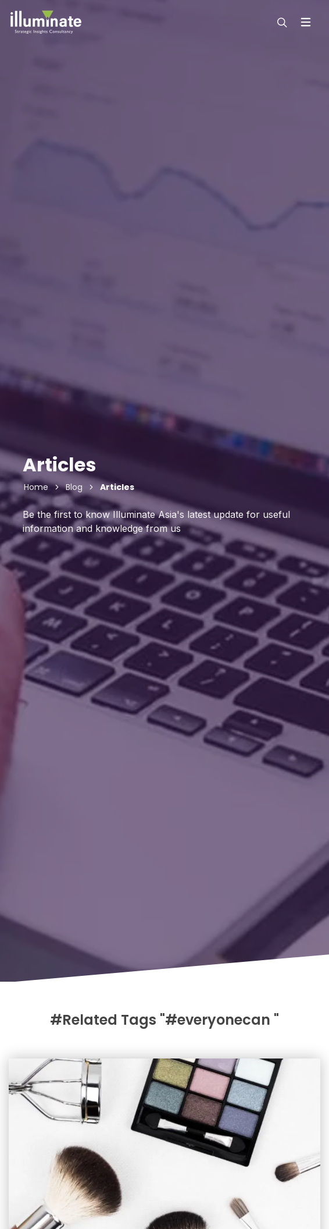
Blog (74, 487)
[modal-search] (281, 22)
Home (36, 487)
